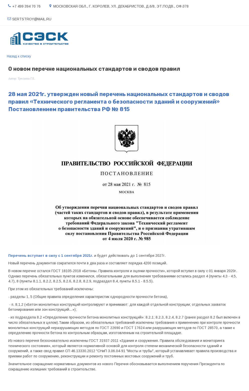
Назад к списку (19, 56)
